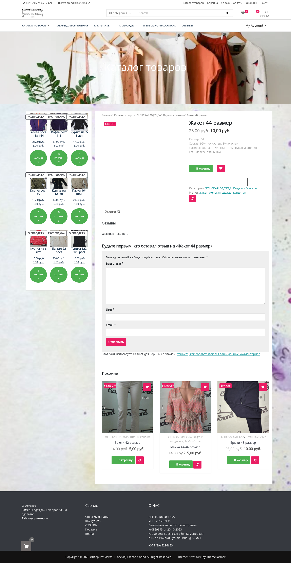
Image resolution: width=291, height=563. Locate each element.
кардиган (239, 192)
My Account (255, 25)
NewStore (195, 557)
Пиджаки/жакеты (174, 115)
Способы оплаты (231, 3)
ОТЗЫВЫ (251, 3)
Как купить (92, 521)
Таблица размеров (35, 518)
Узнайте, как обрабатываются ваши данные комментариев (218, 354)
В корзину (203, 168)
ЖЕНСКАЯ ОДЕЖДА (149, 115)
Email (111, 325)
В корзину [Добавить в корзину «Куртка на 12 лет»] (58, 216)
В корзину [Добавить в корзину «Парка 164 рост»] (79, 216)
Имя (110, 309)
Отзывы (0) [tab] (112, 211)
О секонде (29, 505)
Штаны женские (140, 437)
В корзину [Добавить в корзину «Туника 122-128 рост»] (79, 274)
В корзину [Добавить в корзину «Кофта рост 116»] (58, 158)
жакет (203, 192)
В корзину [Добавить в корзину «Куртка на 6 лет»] (38, 274)
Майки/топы (193, 441)
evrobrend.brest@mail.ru (74, 3)
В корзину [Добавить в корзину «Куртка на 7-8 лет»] (79, 158)
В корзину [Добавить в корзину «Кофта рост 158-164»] (38, 158)
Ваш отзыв (114, 263)
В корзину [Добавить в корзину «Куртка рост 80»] (38, 216)
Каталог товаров (193, 3)
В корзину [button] (125, 460)
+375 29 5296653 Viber (37, 3)
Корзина (212, 3)
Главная (107, 115)
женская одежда (220, 192)
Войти (264, 3)
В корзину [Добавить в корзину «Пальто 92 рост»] (58, 274)
